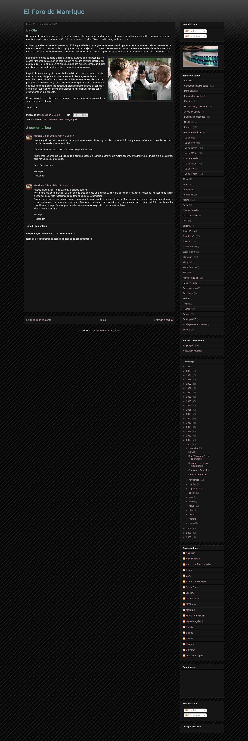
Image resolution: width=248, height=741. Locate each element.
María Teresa (189, 267)
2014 (189, 418)
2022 (189, 384)
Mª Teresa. (191, 604)
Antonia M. (188, 194)
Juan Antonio (189, 246)
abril (191, 510)
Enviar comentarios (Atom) (106, 330)
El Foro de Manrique (54, 11)
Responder (39, 175)
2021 (189, 388)
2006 (189, 533)
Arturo (186, 200)
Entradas (190, 31)
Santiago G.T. (189, 319)
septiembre (194, 488)
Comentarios (192, 36)
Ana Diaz (190, 553)
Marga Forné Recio (195, 615)
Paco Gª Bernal (190, 283)
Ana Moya (188, 189)
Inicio (103, 319)
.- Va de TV (188, 168)
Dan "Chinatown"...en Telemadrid (198, 457)
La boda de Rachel (197, 474)
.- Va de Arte (189, 137)
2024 (189, 375)
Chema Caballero (191, 210)
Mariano (187, 272)
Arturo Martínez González (198, 564)
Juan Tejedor (189, 252)
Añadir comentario (37, 226)
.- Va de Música (190, 153)
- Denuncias (189, 91)
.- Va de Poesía (190, 158)
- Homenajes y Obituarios (195, 106)
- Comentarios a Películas (56, 119)
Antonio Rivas (193, 558)
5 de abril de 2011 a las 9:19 (59, 185)
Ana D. (186, 184)
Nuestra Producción (192, 350)
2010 (189, 435)
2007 (189, 528)
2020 (189, 392)
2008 (189, 444)
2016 (189, 409)
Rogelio (74, 119)
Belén (186, 205)
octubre (193, 484)
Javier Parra (189, 231)
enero (192, 523)
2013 (189, 422)
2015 (189, 414)
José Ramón (189, 236)
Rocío (186, 303)
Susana (186, 329)
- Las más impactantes (194, 117)
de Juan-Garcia (190, 215)
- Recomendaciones (193, 132)
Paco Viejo (188, 293)
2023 (189, 379)
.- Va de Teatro (190, 163)
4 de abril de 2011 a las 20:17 (59, 136)
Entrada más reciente (39, 319)
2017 (189, 405)
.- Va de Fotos (190, 142)
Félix (185, 220)
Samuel (186, 314)
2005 (189, 537)
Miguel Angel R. (190, 277)
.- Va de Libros (190, 148)
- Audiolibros (189, 80)
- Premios (187, 127)
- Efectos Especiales (193, 96)
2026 (189, 366)
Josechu (187, 241)
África (186, 179)
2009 (189, 440)
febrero (192, 519)
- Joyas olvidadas (191, 111)
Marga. (186, 262)
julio (191, 497)
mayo (192, 506)
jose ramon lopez (194, 655)
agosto (192, 493)
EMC (188, 576)
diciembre (194, 448)
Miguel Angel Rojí (194, 621)
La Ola (191, 452)
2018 (189, 401)
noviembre (194, 480)
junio (191, 501)
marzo (192, 514)
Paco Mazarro (190, 288)
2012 (189, 427)
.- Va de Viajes (190, 174)
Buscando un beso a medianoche (198, 464)
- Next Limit (188, 122)
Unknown (190, 638)
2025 (189, 371)
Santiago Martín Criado (194, 324)
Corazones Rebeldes (198, 470)
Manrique (39, 136)
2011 (189, 431)
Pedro (186, 298)
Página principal (191, 345)
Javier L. (187, 226)
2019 (189, 397)
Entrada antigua (163, 319)
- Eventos (187, 101)
